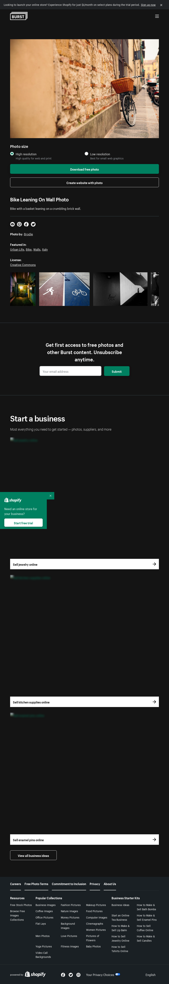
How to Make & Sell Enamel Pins (147, 917)
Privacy (95, 883)
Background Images (68, 925)
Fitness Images (70, 946)
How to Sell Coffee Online (145, 928)
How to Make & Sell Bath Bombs (146, 907)
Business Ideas (120, 905)
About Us (110, 883)
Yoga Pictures (44, 946)
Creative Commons (23, 264)
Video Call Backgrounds (43, 954)
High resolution (26, 154)
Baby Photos (93, 946)
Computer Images (96, 917)
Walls (36, 249)
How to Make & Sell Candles (146, 938)
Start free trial (23, 522)
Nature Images (69, 911)
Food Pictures (94, 911)
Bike (29, 249)
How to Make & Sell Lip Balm (121, 928)
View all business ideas (33, 855)
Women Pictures (96, 929)
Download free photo (84, 168)
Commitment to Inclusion (69, 883)
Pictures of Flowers (92, 938)
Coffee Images (44, 911)
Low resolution (100, 154)
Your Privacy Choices (103, 974)
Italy (45, 249)
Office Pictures (44, 917)
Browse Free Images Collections (17, 915)
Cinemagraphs (94, 923)
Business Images (46, 905)
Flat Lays (41, 923)
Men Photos (43, 936)
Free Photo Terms (36, 883)
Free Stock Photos (21, 905)
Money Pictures (70, 917)
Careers (15, 883)
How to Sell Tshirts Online (120, 948)
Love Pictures (69, 936)
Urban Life (17, 249)
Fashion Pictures (71, 905)
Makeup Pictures (96, 905)
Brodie (28, 233)
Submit (117, 371)
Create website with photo (84, 182)
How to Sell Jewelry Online (120, 938)
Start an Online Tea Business (120, 917)
